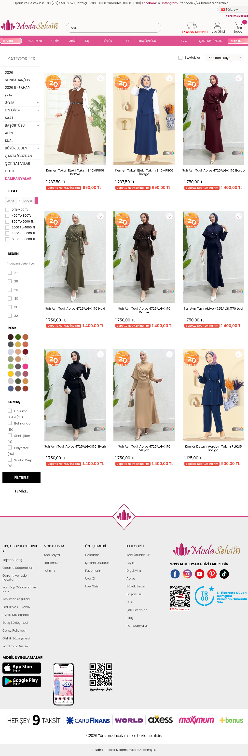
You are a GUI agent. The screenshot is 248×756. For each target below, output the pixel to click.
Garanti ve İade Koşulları (14, 577)
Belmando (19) (19, 426)
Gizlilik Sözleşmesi (16, 638)
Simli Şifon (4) (19, 438)
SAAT (127, 41)
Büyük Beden (136, 586)
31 (12, 307)
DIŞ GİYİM (89, 41)
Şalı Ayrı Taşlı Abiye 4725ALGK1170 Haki (75, 308)
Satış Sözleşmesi (15, 622)
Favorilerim (93, 570)
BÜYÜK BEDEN (107, 41)
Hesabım (92, 555)
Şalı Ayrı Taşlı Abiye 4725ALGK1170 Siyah (75, 446)
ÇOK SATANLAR (17, 163)
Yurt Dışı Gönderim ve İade (19, 589)
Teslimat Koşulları (16, 599)
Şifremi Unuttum (97, 562)
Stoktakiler (189, 57)
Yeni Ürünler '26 (138, 555)
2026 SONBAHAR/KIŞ (17, 76)
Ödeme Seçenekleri (17, 567)
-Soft (97, 733)
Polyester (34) (18, 450)
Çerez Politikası (14, 630)
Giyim (131, 562)
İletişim (49, 570)
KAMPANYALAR (18, 178)
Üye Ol (90, 578)
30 (13, 298)
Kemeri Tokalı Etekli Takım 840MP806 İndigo (144, 172)
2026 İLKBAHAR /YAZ (17, 91)
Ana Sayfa (52, 555)
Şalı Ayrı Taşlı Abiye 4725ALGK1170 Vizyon (144, 448)
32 (13, 315)
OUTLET (11, 171)
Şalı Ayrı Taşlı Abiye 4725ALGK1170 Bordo (213, 170)
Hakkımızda (53, 562)
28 (13, 281)
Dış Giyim (133, 570)
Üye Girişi (92, 586)
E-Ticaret (108, 733)
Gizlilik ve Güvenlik (16, 607)
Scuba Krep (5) (20, 463)
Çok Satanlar (136, 610)
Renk (12, 327)
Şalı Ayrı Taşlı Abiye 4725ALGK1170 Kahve (144, 310)
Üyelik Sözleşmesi (15, 614)
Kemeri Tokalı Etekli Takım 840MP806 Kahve (75, 172)
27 (13, 272)
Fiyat (12, 190)
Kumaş (14, 401)
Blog (129, 617)
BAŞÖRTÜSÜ (147, 41)
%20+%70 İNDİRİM (35, 41)
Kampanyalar (137, 625)
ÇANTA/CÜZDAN (210, 41)
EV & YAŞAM (186, 41)
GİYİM (55, 41)
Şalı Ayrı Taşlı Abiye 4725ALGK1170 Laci (213, 308)
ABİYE (73, 41)
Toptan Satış (12, 559)
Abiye (130, 578)
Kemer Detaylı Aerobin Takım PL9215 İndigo (213, 448)
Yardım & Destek (15, 646)
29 (13, 290)
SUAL (169, 41)
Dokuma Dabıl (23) (18, 414)
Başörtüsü (134, 594)
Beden (13, 253)
